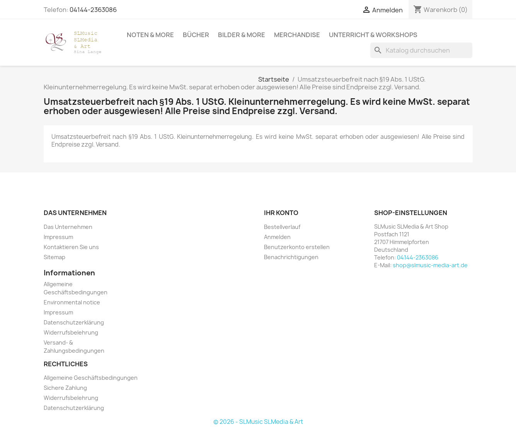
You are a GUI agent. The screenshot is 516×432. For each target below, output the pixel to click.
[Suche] (421, 50)
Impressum (58, 237)
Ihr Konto (281, 212)
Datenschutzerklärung (74, 322)
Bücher (196, 35)
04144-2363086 (93, 9)
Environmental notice (72, 302)
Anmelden (277, 237)
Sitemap (54, 257)
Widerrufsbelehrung (71, 332)
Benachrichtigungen (291, 257)
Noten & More (150, 35)
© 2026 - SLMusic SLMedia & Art (258, 422)
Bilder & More (241, 35)
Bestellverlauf (282, 227)
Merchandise (297, 35)
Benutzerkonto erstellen (297, 247)
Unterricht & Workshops (373, 35)
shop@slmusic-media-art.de (430, 265)
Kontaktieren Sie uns (71, 247)
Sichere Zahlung (65, 387)
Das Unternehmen (68, 227)
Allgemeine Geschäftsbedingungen (91, 377)
